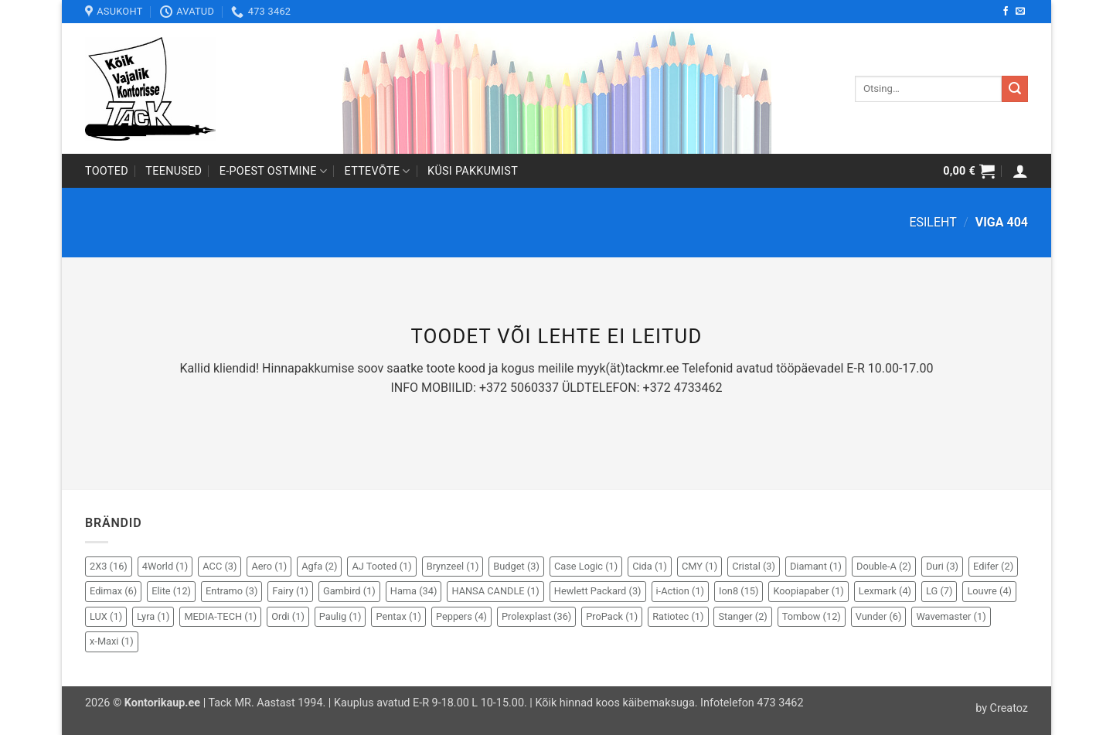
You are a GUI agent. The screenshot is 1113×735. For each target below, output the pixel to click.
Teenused (173, 171)
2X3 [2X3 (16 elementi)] (109, 566)
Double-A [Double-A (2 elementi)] (883, 566)
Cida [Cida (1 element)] (649, 566)
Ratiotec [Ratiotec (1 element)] (677, 616)
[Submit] (1015, 89)
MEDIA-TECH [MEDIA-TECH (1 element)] (220, 616)
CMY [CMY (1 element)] (699, 566)
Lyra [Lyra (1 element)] (153, 616)
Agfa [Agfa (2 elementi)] (319, 566)
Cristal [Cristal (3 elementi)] (753, 566)
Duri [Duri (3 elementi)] (942, 566)
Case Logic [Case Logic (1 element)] (586, 566)
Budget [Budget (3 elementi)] (516, 566)
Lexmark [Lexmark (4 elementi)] (885, 591)
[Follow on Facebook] (1005, 11)
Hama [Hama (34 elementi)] (413, 591)
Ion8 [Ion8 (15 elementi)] (738, 591)
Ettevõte (377, 171)
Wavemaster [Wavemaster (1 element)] (950, 616)
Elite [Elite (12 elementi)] (171, 591)
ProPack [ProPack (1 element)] (612, 616)
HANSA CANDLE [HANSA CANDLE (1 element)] (495, 591)
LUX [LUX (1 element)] (106, 616)
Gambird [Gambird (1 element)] (349, 591)
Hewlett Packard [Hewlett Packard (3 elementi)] (598, 591)
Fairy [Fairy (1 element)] (290, 591)
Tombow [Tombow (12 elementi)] (811, 616)
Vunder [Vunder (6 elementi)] (879, 616)
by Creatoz (1001, 708)
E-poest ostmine (274, 171)
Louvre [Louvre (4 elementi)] (989, 591)
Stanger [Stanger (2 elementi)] (742, 616)
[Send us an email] (1020, 11)
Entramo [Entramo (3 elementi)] (231, 591)
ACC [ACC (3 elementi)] (220, 566)
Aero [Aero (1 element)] (269, 566)
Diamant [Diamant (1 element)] (816, 566)
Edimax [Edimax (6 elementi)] (113, 591)
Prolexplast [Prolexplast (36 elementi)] (536, 616)
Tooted (106, 171)
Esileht (932, 222)
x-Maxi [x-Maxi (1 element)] (112, 641)
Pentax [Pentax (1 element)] (398, 616)
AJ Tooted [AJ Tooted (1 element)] (381, 566)
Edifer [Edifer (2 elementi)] (993, 566)
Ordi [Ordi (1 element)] (288, 616)
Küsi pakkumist (472, 171)
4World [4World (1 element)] (165, 566)
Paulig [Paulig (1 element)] (340, 616)
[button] (969, 171)
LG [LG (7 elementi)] (939, 591)
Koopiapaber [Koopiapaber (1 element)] (808, 591)
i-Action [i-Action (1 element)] (680, 591)
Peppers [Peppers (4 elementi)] (461, 616)
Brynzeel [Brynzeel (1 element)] (453, 566)
